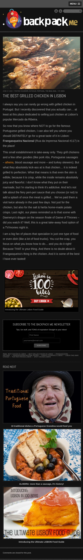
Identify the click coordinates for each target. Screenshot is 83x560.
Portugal (41, 91)
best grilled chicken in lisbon (41, 354)
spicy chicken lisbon (42, 357)
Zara (63, 91)
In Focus (32, 91)
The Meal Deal (50, 91)
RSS (60, 11)
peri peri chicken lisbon (21, 357)
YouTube (56, 11)
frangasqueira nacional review (26, 355)
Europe (25, 91)
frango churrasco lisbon (52, 355)
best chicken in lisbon (17, 354)
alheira (9, 162)
